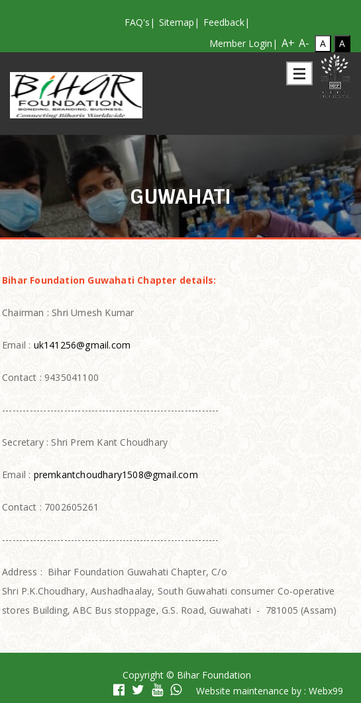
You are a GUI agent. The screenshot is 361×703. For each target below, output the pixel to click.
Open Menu (299, 73)
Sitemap (176, 22)
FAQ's (137, 22)
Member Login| (243, 43)
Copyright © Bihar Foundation (187, 675)
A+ (288, 42)
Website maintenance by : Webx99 (269, 690)
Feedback (223, 22)
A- (304, 42)
